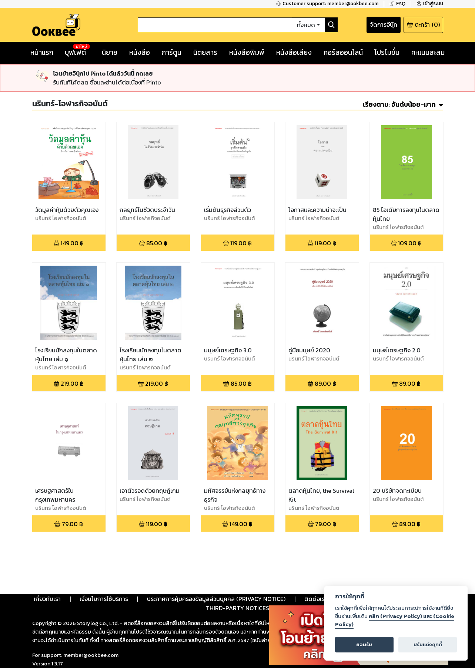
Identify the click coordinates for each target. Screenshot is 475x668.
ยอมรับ (364, 644)
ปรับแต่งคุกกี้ (428, 644)
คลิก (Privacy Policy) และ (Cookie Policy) (394, 620)
